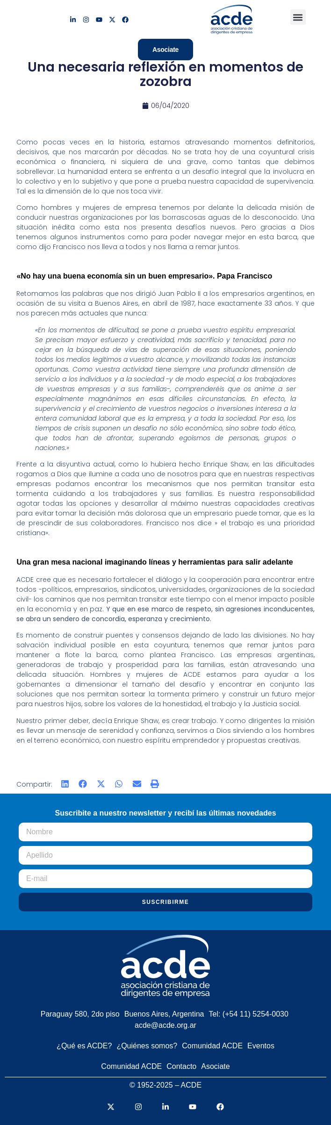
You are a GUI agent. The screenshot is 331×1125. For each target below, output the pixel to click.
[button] (298, 17)
